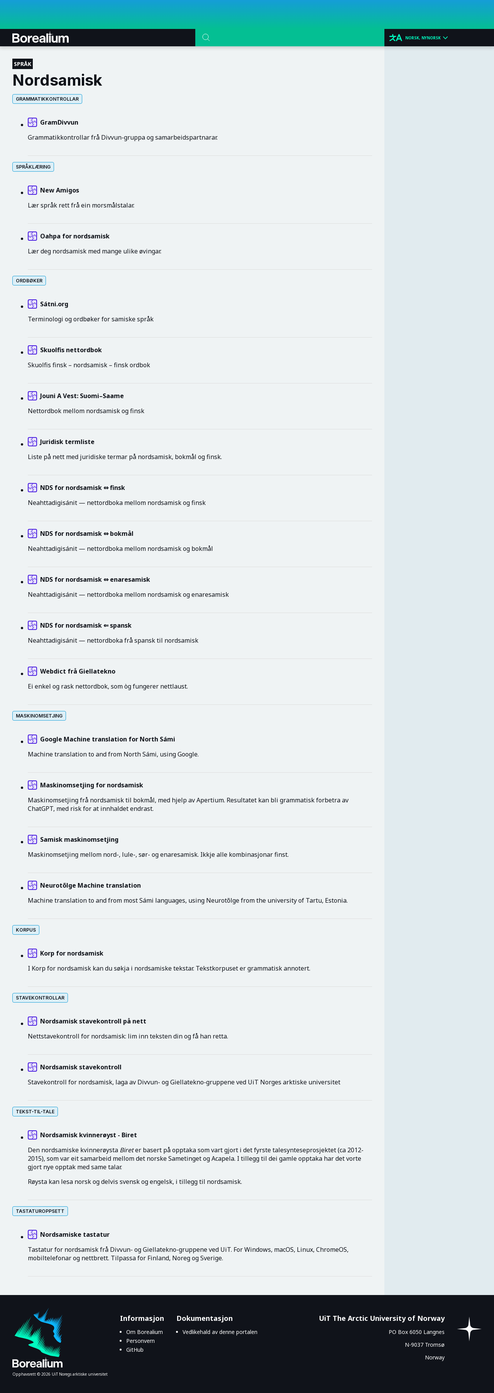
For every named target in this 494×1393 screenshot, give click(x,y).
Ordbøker (29, 281)
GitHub (135, 1349)
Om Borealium (144, 1332)
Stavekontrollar (40, 998)
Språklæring (33, 167)
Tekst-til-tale (35, 1111)
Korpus (26, 930)
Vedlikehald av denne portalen (220, 1332)
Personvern (140, 1340)
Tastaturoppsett (40, 1211)
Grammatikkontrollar (47, 99)
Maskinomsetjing (39, 716)
